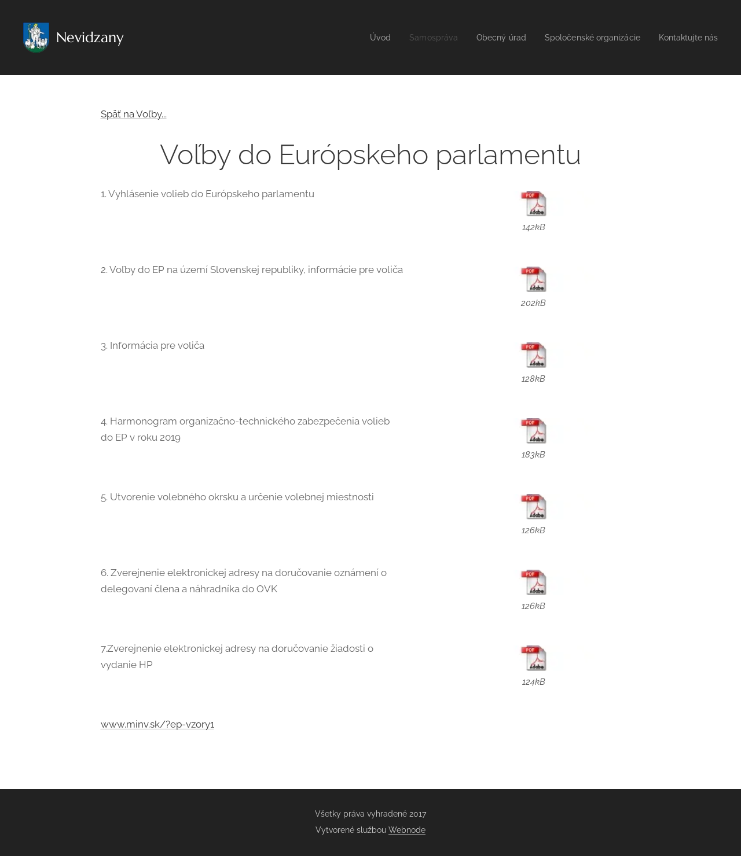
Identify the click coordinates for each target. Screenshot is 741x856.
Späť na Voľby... (134, 114)
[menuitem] (361, 37)
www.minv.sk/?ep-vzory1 (157, 724)
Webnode (406, 830)
